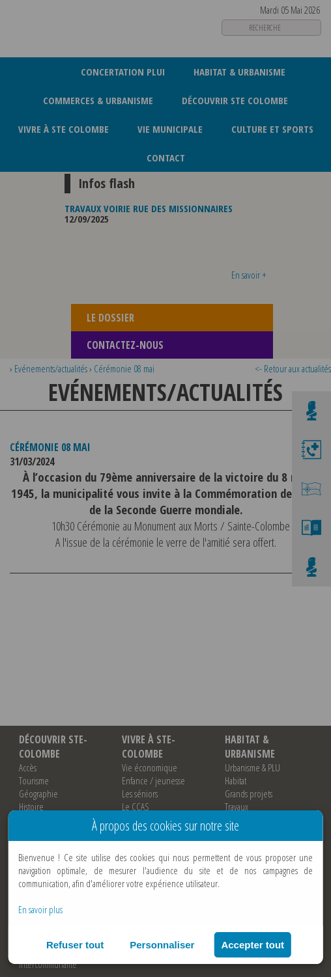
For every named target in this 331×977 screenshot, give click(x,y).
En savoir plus (40, 909)
